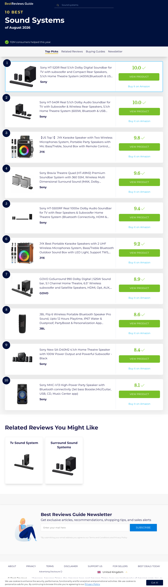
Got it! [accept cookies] (154, 582)
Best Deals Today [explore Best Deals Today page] (149, 566)
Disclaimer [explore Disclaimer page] (71, 566)
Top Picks (51, 51)
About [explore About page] (12, 566)
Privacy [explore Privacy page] (31, 566)
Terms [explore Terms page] (50, 566)
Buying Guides (95, 51)
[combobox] (84, 5)
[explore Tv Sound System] (24, 460)
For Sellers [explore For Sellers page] (120, 566)
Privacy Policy (92, 584)
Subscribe (143, 527)
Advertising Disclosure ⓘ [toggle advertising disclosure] (50, 571)
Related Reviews (72, 51)
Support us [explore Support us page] (95, 566)
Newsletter (115, 51)
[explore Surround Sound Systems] (64, 460)
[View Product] (84, 76)
